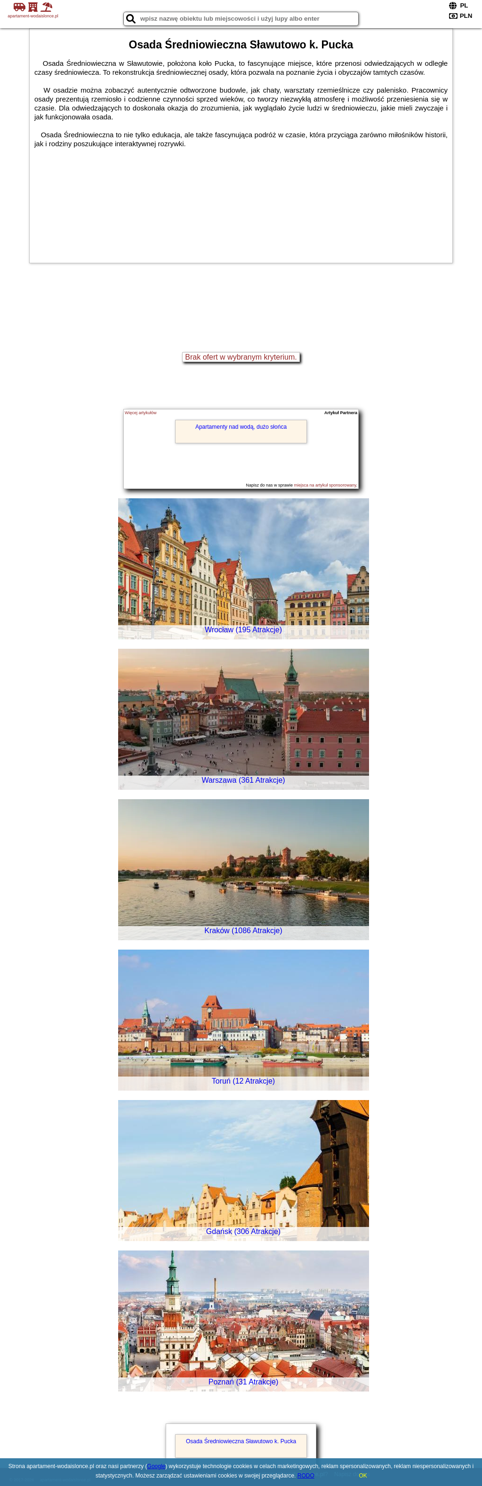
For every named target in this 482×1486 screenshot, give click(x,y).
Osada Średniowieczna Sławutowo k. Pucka (241, 1441)
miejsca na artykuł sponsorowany (325, 485)
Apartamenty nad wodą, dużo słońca (241, 427)
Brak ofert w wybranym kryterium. (241, 357)
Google (156, 1466)
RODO (305, 1475)
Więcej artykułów (141, 412)
